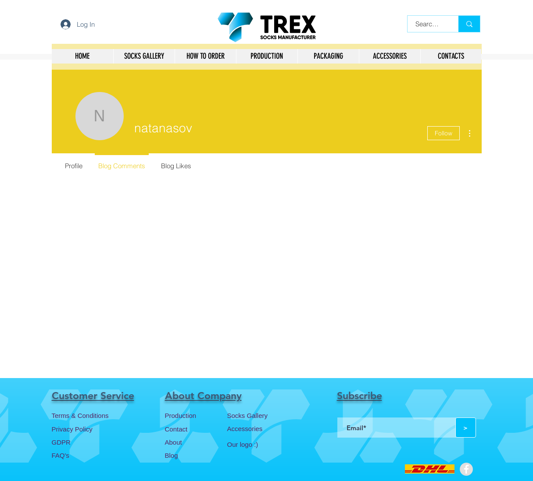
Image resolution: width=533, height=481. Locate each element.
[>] (465, 427)
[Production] (196, 415)
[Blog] (196, 455)
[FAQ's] (83, 455)
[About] (196, 442)
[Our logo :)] (258, 444)
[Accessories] (258, 428)
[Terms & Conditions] (83, 415)
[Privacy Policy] (83, 428)
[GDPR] (83, 442)
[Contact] (196, 428)
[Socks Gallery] (258, 415)
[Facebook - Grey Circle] (466, 469)
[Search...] (427, 24)
